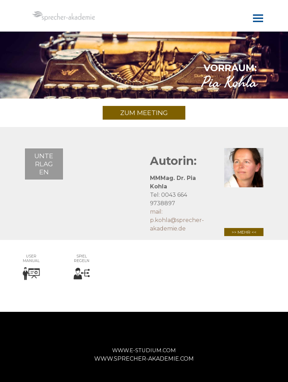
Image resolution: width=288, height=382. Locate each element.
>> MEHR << (244, 232)
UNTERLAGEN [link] (43, 164)
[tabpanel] (144, 74)
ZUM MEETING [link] (144, 113)
